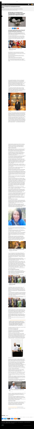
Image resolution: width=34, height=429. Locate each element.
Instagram (10, 111)
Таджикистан (10, 409)
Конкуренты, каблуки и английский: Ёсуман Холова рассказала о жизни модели (16, 250)
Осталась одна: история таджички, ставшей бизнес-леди (16, 390)
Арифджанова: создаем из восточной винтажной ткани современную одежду (17, 284)
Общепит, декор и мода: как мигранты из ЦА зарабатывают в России (15, 49)
